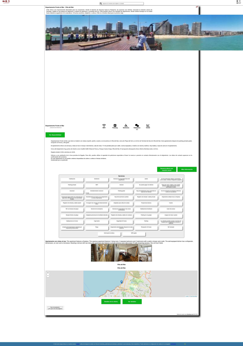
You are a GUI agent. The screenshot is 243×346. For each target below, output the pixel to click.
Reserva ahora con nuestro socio (166, 169)
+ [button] (47, 273)
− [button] (47, 275)
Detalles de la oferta (111, 301)
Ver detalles (132, 301)
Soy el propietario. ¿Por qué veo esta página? (55, 308)
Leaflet (187, 296)
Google (78, 344)
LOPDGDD (173, 344)
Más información (187, 169)
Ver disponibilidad (55, 135)
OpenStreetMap (193, 296)
